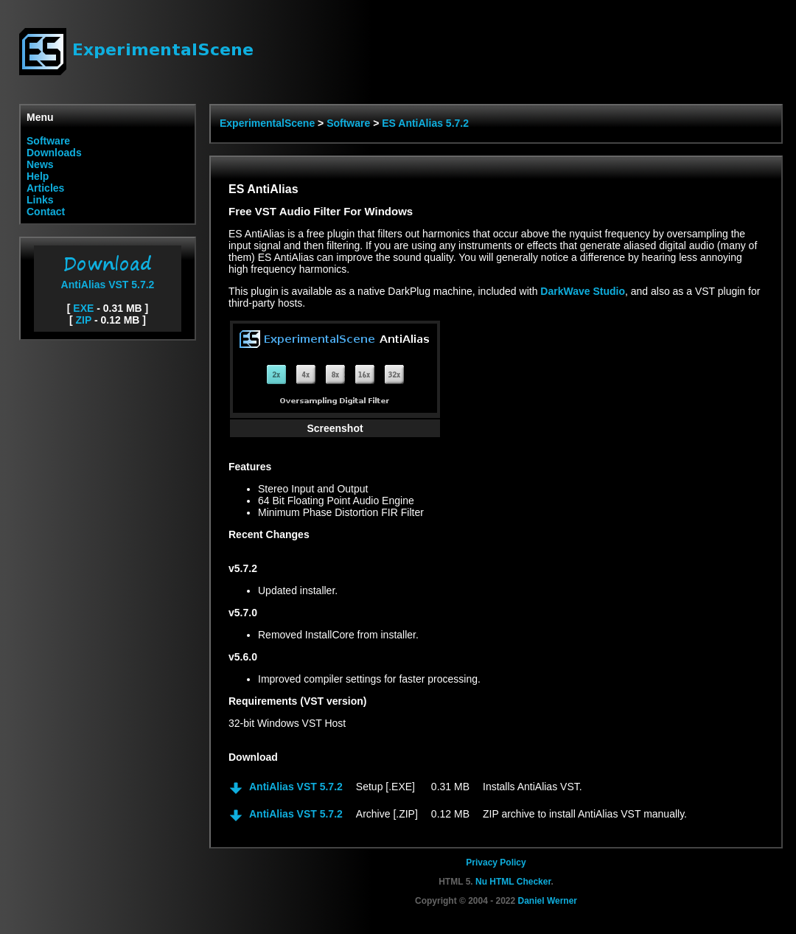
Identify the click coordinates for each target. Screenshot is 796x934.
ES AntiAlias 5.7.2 (425, 123)
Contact (46, 211)
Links (40, 200)
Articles (45, 188)
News (40, 164)
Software (48, 141)
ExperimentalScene (267, 123)
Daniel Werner (547, 901)
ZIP (84, 320)
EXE (83, 308)
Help (38, 176)
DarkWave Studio (582, 291)
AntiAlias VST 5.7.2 (107, 278)
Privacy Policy (496, 862)
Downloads (54, 152)
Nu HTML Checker (513, 882)
